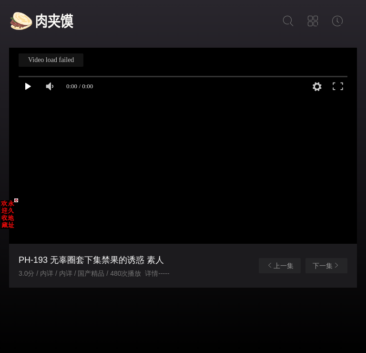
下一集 (326, 265)
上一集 (280, 265)
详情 (151, 273)
